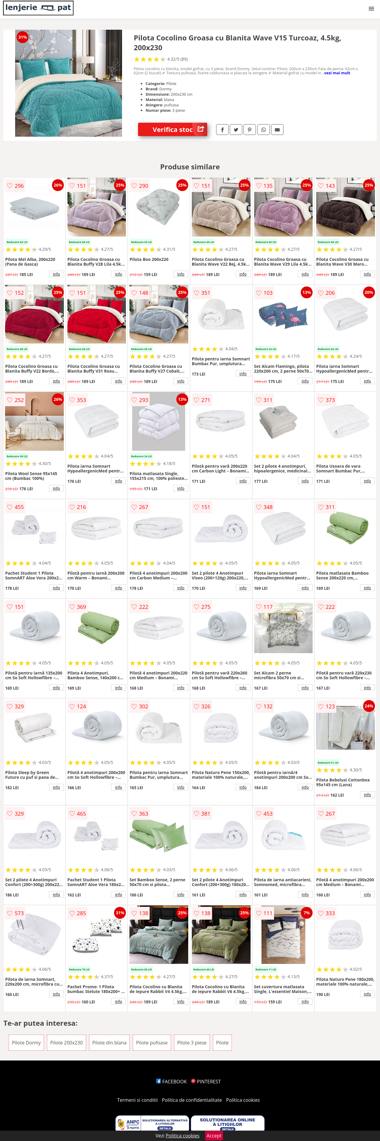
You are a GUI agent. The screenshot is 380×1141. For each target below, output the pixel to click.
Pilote (222, 1042)
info (56, 274)
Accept (214, 1135)
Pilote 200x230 (66, 1042)
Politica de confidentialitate (192, 1100)
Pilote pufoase (151, 1042)
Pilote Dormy (26, 1042)
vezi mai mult (337, 72)
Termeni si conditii (137, 1100)
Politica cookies (243, 1100)
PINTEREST (206, 1081)
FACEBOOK (171, 1081)
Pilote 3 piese (192, 1042)
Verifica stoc (180, 129)
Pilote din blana (109, 1042)
